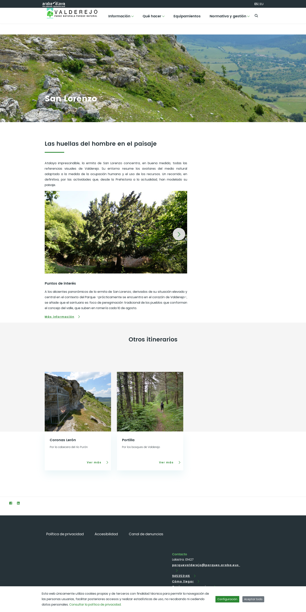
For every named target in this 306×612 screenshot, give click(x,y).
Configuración (227, 599)
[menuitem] (121, 17)
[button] (179, 234)
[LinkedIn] (18, 503)
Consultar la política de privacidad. (95, 604)
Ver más (95, 462)
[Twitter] (3, 503)
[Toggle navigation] (296, 15)
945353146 (181, 576)
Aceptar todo (253, 599)
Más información (59, 317)
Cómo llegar (183, 581)
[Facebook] (11, 503)
